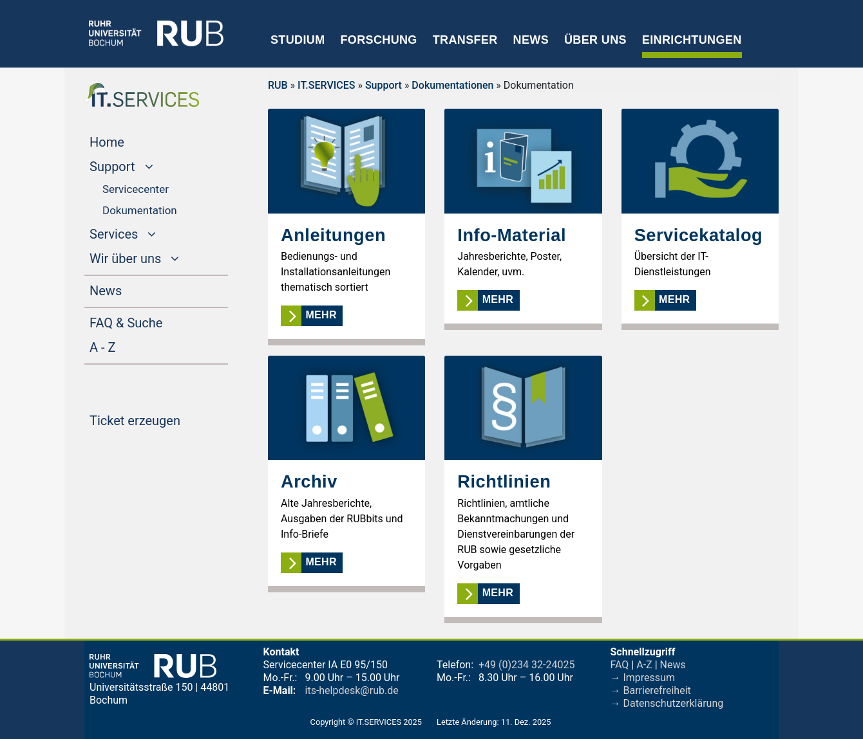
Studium (297, 39)
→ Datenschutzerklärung (667, 703)
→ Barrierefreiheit (651, 690)
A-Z (644, 665)
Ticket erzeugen (159, 419)
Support (383, 85)
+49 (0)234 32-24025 (526, 665)
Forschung (378, 39)
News (531, 39)
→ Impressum (643, 677)
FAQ (620, 665)
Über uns (595, 39)
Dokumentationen (452, 85)
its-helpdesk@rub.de (352, 690)
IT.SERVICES (326, 85)
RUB (278, 85)
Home (131, 141)
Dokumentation (139, 210)
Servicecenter (135, 189)
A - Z (127, 346)
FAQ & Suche (126, 323)
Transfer (465, 39)
